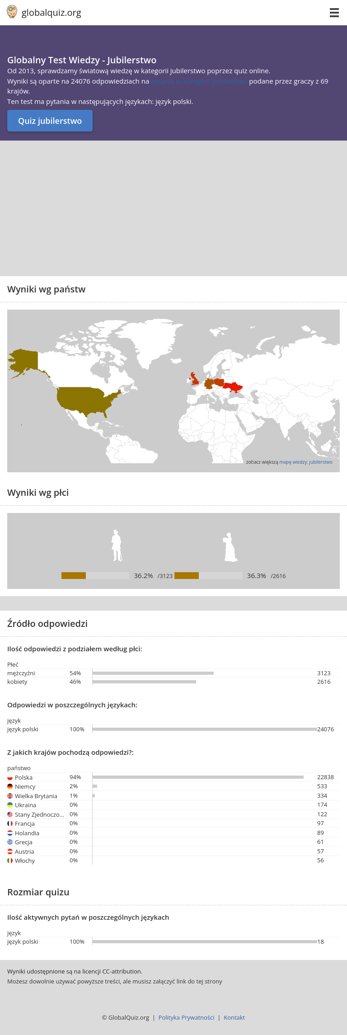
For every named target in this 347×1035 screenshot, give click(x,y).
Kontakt (234, 1017)
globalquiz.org (51, 12)
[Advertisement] (173, 208)
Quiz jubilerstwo (50, 120)
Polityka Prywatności (187, 1017)
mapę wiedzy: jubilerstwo (306, 462)
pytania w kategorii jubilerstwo (200, 80)
